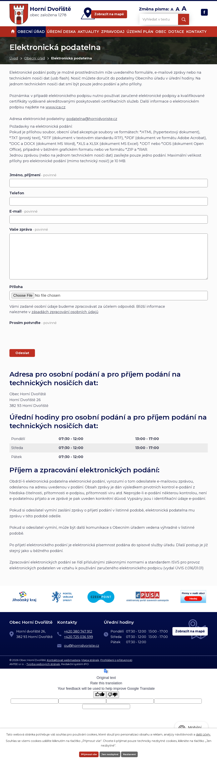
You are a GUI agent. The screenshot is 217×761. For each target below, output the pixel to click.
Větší (184, 9)
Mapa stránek (90, 659)
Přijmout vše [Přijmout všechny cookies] (84, 753)
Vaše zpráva (28, 229)
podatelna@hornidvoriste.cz (91, 119)
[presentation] (39, 336)
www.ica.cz (55, 107)
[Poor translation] (112, 694)
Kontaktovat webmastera (63, 659)
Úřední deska (61, 32)
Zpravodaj (112, 32)
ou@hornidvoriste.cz (81, 645)
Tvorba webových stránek (43, 663)
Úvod (13, 58)
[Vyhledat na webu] (156, 19)
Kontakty (196, 32)
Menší (172, 9)
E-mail (23, 211)
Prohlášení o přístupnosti (116, 659)
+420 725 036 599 (78, 636)
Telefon (16, 193)
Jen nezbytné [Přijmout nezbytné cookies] (110, 753)
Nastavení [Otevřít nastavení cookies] (135, 753)
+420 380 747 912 (78, 631)
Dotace (176, 32)
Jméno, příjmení (32, 175)
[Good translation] (99, 694)
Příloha (16, 287)
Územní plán (139, 32)
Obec (160, 32)
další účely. (203, 734)
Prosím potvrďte (33, 323)
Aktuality (88, 32)
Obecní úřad (34, 58)
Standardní (177, 9)
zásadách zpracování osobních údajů (65, 312)
